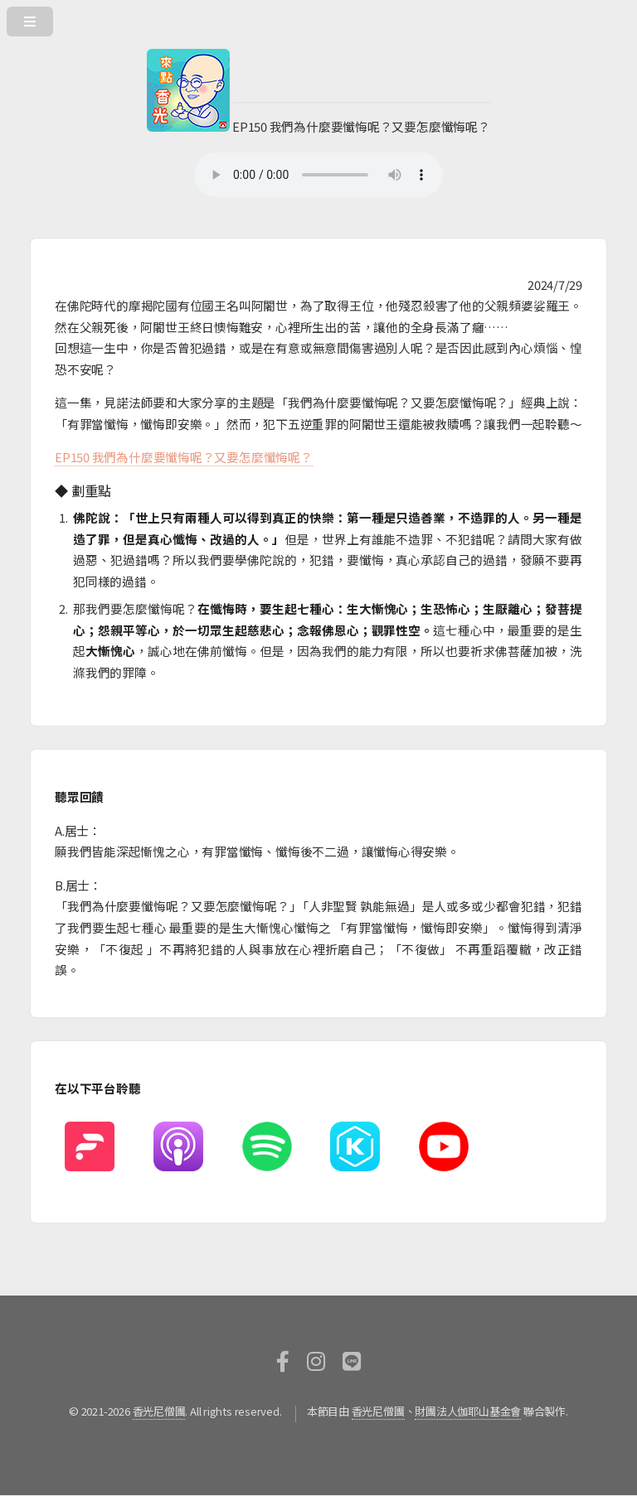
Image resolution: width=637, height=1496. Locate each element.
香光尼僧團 (159, 1411)
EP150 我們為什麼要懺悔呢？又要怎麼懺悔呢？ (184, 457)
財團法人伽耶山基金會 (468, 1411)
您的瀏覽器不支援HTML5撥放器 (318, 174)
